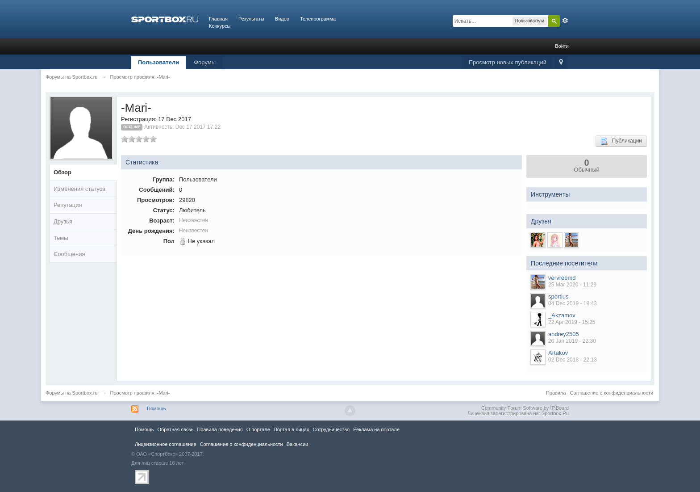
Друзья (63, 221)
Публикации (621, 141)
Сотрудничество (331, 429)
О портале (258, 429)
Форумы (205, 62)
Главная (218, 18)
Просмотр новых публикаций (507, 62)
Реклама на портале (376, 429)
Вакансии (297, 444)
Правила (556, 392)
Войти (562, 46)
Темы (61, 238)
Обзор (62, 172)
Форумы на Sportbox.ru (72, 392)
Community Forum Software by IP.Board (525, 408)
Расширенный (565, 20)
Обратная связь (175, 429)
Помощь (156, 408)
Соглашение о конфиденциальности (611, 392)
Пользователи (158, 62)
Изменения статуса (79, 188)
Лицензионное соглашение (165, 444)
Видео (282, 18)
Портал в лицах (291, 429)
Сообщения (69, 254)
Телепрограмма (318, 18)
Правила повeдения (219, 429)
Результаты (251, 18)
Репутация (68, 205)
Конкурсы (219, 26)
